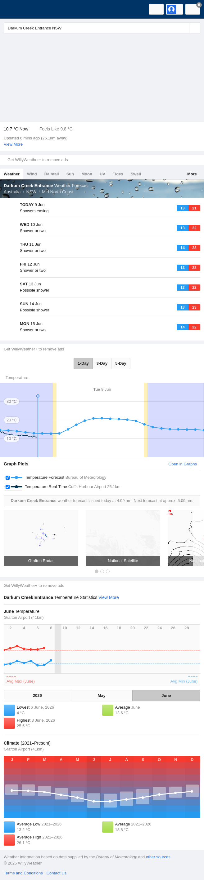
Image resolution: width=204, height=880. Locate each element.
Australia (12, 191)
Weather (12, 174)
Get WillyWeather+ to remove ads (37, 159)
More (192, 174)
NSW (31, 191)
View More (13, 144)
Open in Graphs (182, 464)
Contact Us (56, 873)
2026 (37, 695)
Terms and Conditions (23, 873)
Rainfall (51, 174)
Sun (70, 174)
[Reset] (183, 27)
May (102, 695)
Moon (86, 174)
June (166, 695)
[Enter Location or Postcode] (102, 27)
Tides (118, 174)
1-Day (83, 363)
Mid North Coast (57, 191)
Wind (32, 174)
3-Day (102, 363)
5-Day (120, 363)
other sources (158, 857)
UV (102, 174)
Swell (136, 174)
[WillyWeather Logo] (14, 9)
